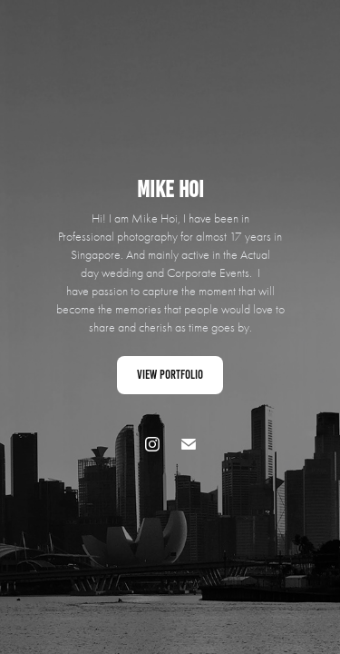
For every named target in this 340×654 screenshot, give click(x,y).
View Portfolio (170, 375)
